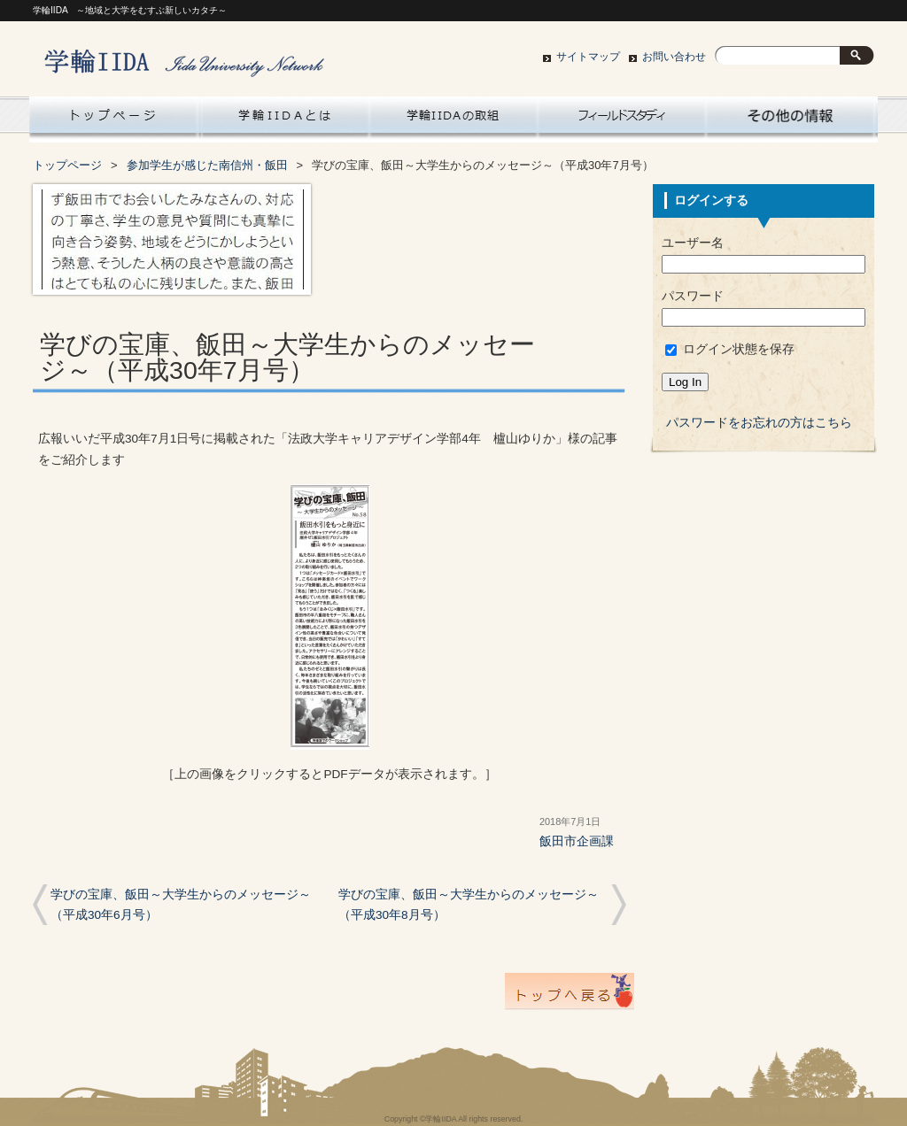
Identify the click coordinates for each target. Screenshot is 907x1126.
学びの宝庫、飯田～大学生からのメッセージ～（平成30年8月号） (468, 905)
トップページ (67, 165)
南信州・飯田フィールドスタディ (622, 119)
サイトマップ (588, 56)
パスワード (693, 296)
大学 (790, 119)
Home (113, 119)
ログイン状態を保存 (730, 349)
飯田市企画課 (576, 841)
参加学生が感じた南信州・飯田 (207, 165)
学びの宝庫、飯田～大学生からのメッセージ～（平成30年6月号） (180, 905)
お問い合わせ (674, 56)
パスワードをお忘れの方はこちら (759, 422)
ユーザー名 (693, 243)
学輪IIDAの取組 (453, 119)
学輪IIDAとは (285, 119)
